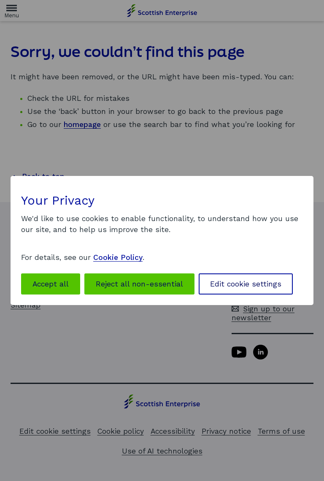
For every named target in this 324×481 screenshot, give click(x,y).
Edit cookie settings (245, 284)
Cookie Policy (118, 257)
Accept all (50, 284)
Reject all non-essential (139, 284)
